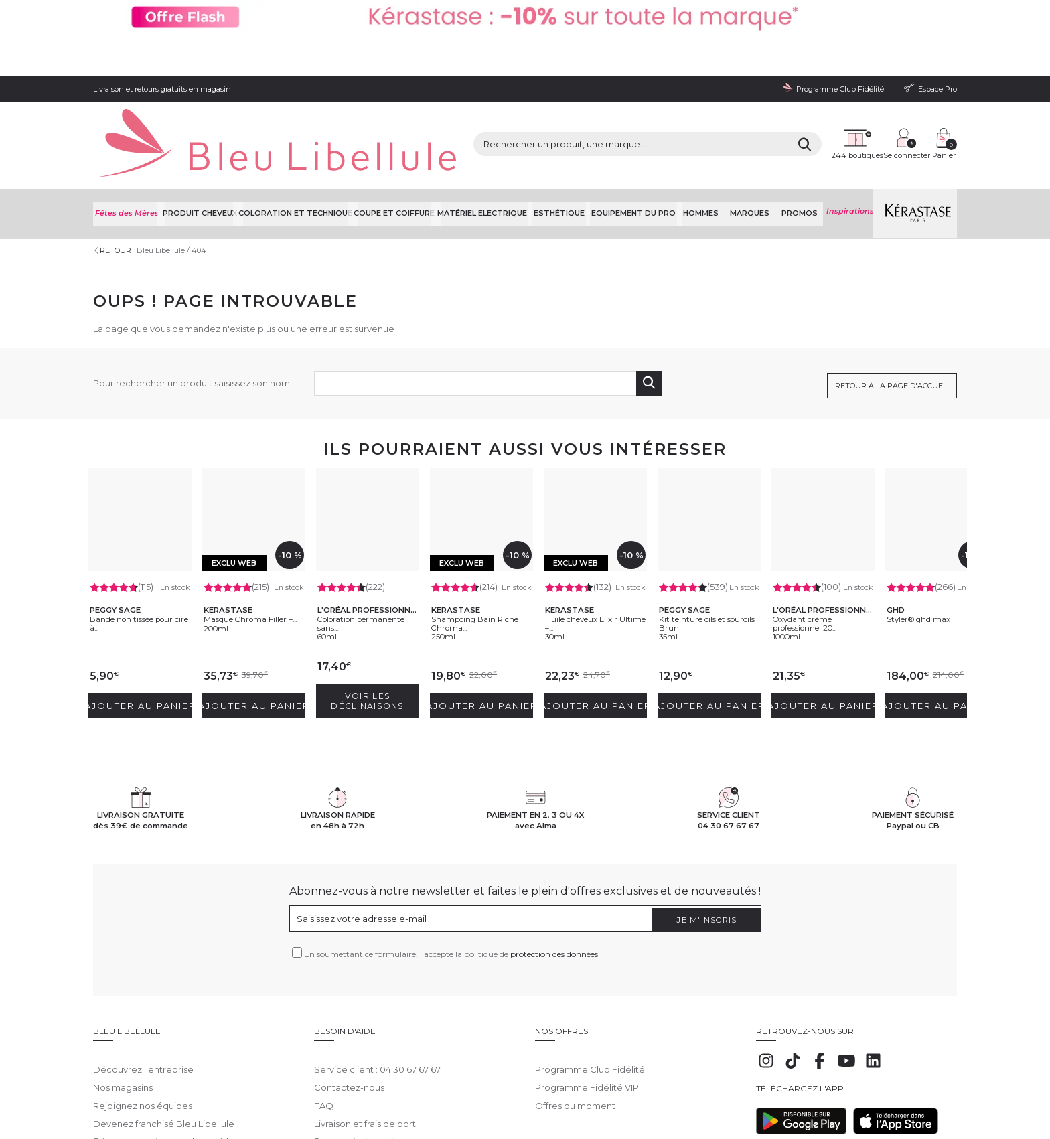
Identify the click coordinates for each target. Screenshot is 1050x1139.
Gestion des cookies (401, 1086)
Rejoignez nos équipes (142, 1003)
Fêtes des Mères (127, 133)
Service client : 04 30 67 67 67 (377, 967)
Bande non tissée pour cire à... (137, 536)
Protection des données (317, 1086)
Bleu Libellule (165, 167)
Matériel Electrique (495, 133)
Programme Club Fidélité (590, 967)
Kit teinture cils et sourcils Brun (706, 536)
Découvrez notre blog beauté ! (160, 1039)
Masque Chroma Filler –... (250, 536)
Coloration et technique (301, 133)
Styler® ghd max (933, 531)
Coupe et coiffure (404, 133)
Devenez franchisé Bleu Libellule (163, 1021)
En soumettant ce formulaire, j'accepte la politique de (451, 862)
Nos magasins (123, 985)
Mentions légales (123, 1086)
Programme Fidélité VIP (587, 985)
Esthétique (571, 133)
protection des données (554, 862)
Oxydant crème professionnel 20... (821, 536)
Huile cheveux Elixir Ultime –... (586, 536)
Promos (799, 133)
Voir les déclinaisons (370, 610)
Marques (755, 133)
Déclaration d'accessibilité (489, 1086)
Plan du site (563, 1086)
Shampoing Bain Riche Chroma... (477, 536)
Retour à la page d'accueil (892, 298)
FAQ (323, 1003)
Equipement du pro (645, 133)
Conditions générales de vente (214, 1086)
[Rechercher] (685, 87)
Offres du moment (575, 1003)
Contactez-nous (349, 985)
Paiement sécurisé (354, 1039)
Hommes (711, 133)
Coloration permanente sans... (355, 530)
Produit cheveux (202, 133)
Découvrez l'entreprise (143, 967)
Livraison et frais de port (365, 1021)
